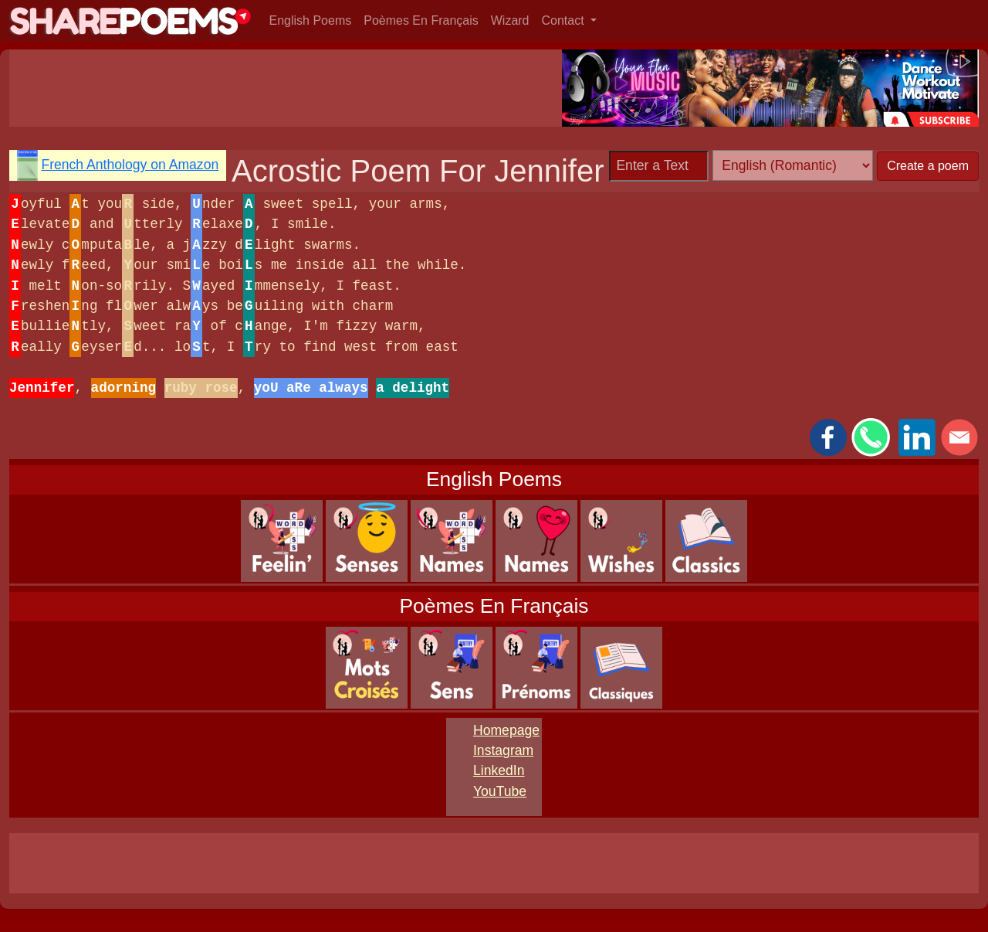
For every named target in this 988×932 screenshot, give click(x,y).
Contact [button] (565, 20)
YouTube (499, 791)
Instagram (503, 750)
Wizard (510, 20)
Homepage (506, 730)
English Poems (310, 20)
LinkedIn (499, 770)
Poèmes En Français (421, 20)
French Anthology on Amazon (129, 164)
